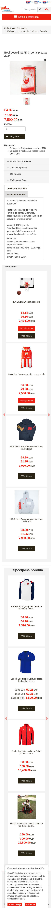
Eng (38, 2)
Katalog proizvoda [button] (26, 16)
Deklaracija (13, 174)
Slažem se (30, 904)
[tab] (26, 161)
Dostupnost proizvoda (18, 161)
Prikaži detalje (15, 904)
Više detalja (26, 336)
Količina (8, 124)
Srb (29, 2)
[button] (3, 413)
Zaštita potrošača (16, 180)
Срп (46, 2)
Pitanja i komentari (16, 194)
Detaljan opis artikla (17, 188)
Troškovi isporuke (16, 167)
